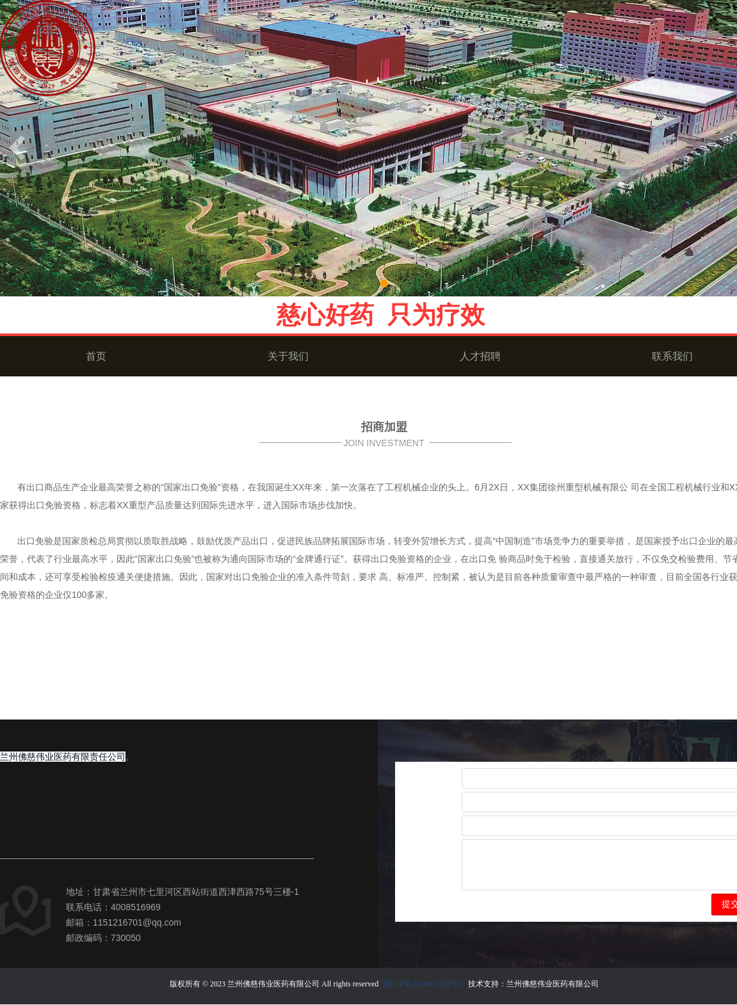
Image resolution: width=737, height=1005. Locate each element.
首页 (96, 356)
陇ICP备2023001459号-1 (424, 983)
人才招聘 (480, 356)
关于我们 (288, 356)
